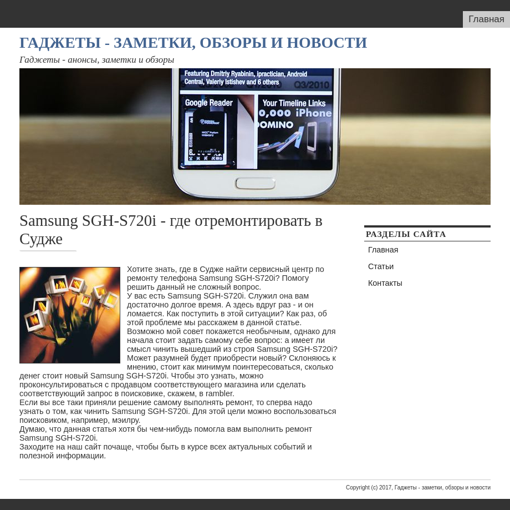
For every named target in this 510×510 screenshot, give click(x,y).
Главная (486, 19)
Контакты (385, 283)
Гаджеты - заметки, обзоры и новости (193, 42)
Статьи (381, 266)
